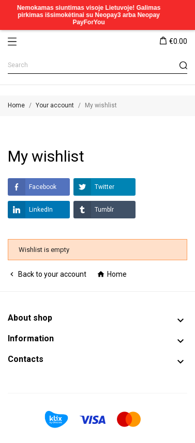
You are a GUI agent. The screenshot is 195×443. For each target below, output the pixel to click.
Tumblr (93, 209)
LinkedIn (30, 209)
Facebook (32, 187)
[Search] (97, 65)
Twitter (93, 187)
